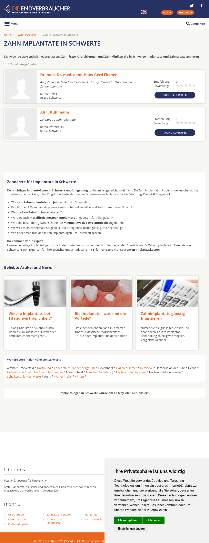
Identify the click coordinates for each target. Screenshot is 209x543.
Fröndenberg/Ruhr (82, 368)
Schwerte (35, 376)
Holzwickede (15, 372)
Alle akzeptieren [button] (128, 520)
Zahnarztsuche (27, 34)
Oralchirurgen (16, 514)
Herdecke (146, 368)
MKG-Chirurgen (17, 519)
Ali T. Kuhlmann (54, 112)
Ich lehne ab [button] (153, 520)
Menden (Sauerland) (99, 372)
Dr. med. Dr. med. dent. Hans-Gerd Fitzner (78, 74)
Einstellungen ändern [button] (131, 528)
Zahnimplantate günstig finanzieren (163, 316)
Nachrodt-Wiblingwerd (131, 372)
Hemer (132, 368)
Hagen (120, 368)
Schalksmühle (16, 376)
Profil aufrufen (175, 95)
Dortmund (44, 368)
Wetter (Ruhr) (63, 376)
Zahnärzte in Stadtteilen (54, 521)
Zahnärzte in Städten (59, 514)
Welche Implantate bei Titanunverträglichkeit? (30, 316)
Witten (79, 376)
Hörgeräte (91, 514)
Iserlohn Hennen (52, 372)
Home (8, 34)
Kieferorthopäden (19, 524)
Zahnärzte (198, 24)
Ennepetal (61, 368)
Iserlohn (32, 372)
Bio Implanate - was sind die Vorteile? (100, 316)
